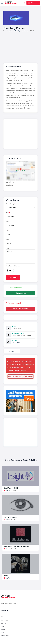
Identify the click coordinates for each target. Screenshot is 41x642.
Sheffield (8, 490)
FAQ (2, 632)
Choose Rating (10, 204)
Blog (2, 626)
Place (7, 239)
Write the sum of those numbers (14, 266)
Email (7, 221)
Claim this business (20, 293)
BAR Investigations (10, 576)
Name (7, 213)
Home (3, 614)
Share (11, 351)
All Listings (4, 617)
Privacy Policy (5, 635)
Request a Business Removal (20, 308)
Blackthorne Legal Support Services (16, 547)
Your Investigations (10, 517)
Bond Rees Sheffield (11, 488)
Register (3, 629)
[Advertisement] (20, 46)
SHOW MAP (20, 171)
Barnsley (17, 31)
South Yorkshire (25, 31)
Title (7, 230)
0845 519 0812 (16, 342)
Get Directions (18, 333)
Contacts (3, 623)
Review (7, 248)
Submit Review (13, 277)
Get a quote (4, 620)
